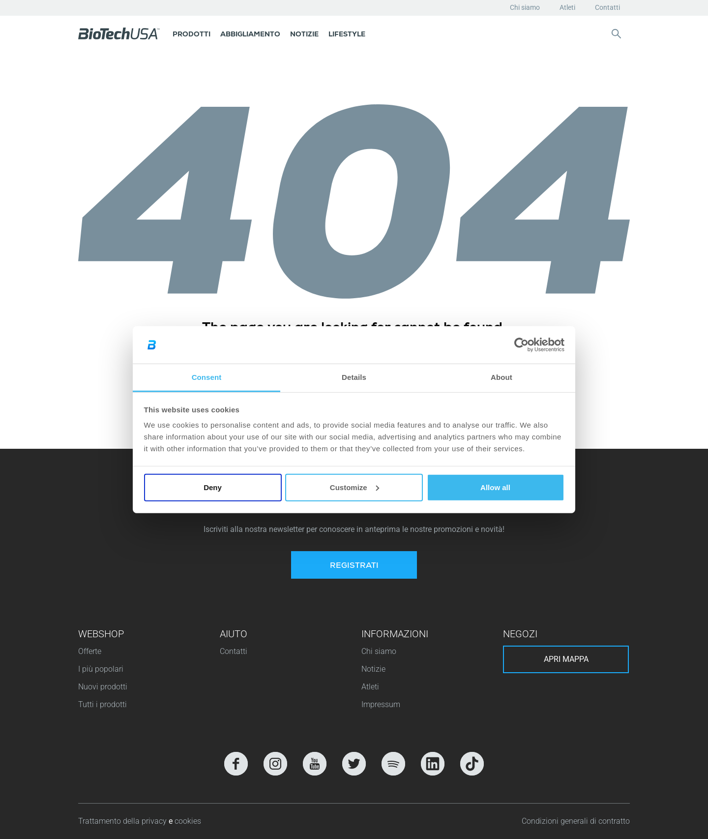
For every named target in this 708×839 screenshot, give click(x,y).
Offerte (89, 651)
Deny (213, 487)
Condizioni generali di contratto (576, 821)
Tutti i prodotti (102, 704)
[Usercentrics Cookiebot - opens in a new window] (521, 345)
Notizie (373, 669)
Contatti (607, 7)
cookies (188, 821)
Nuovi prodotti (102, 686)
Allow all (495, 487)
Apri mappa (566, 659)
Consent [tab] (207, 377)
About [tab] (501, 377)
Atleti (567, 7)
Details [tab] (354, 377)
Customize (354, 487)
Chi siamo (525, 7)
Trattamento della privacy (123, 821)
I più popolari (100, 669)
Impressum (380, 704)
